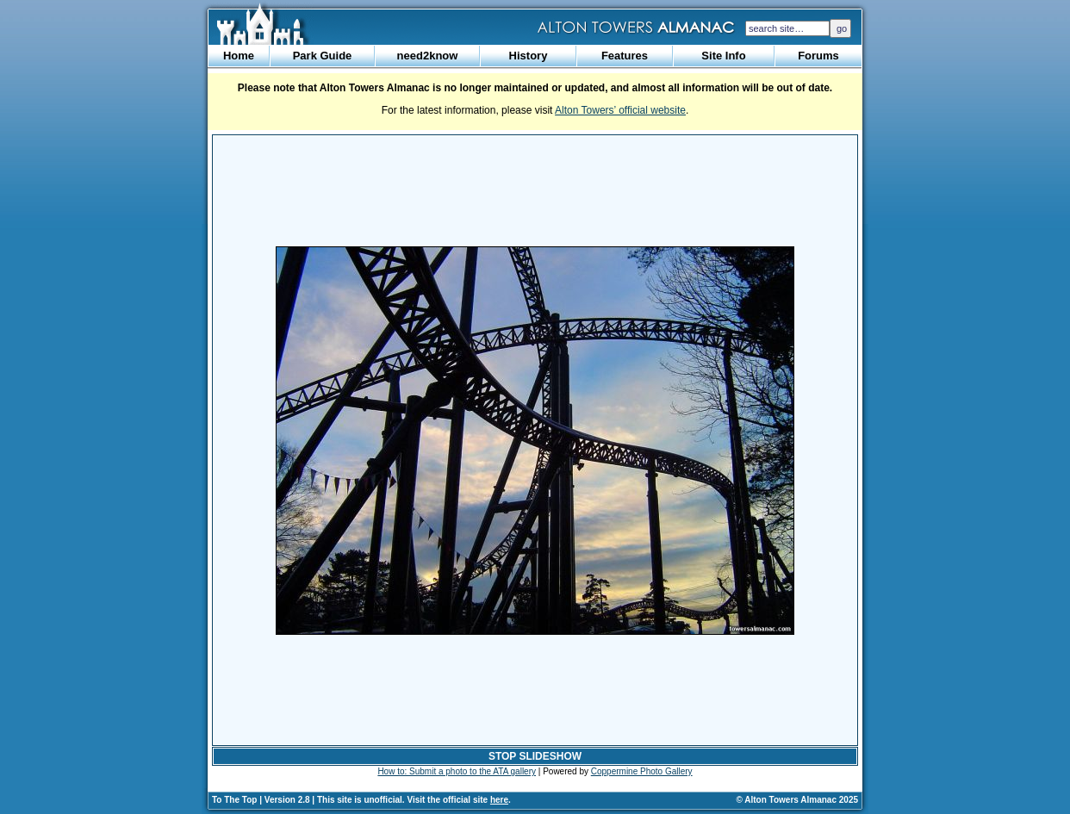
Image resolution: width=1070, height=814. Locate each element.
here (499, 800)
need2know (427, 55)
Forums (818, 55)
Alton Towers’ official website (620, 110)
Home (238, 55)
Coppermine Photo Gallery (642, 771)
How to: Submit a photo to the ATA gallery (456, 771)
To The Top (234, 800)
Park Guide (322, 55)
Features (624, 55)
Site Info (723, 55)
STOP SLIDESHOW (535, 756)
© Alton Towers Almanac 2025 (797, 800)
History (528, 55)
